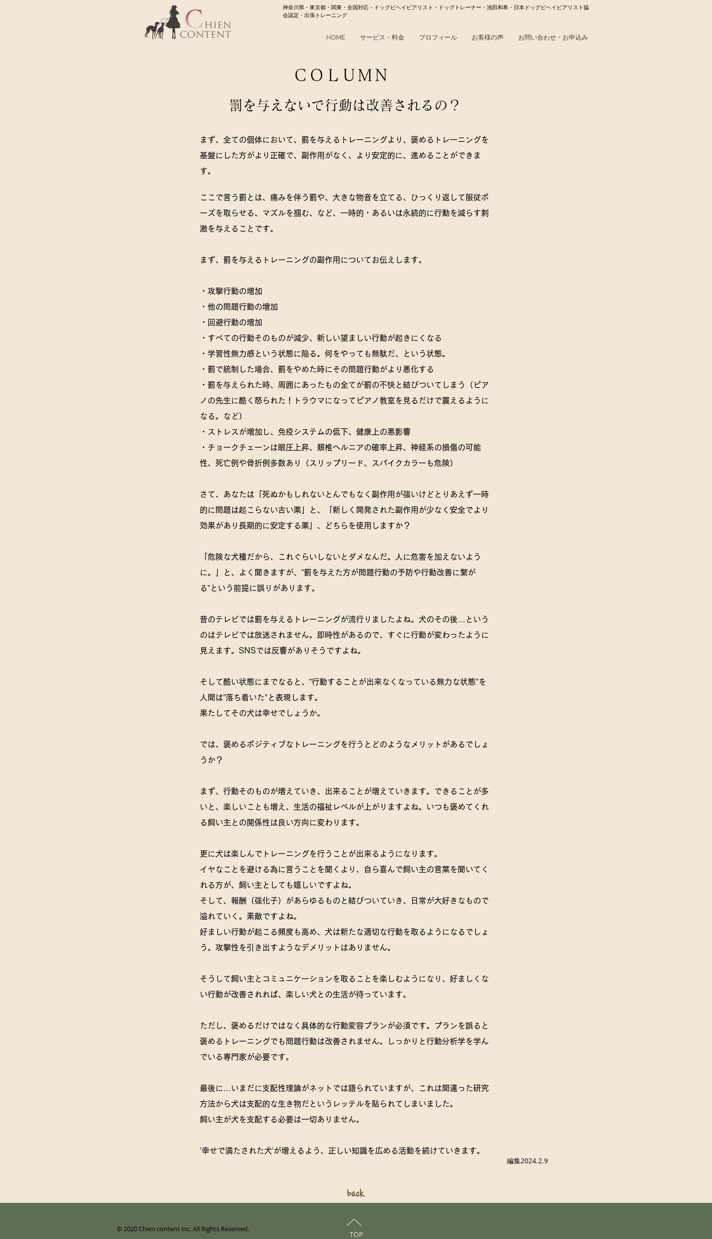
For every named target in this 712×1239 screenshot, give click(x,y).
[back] (356, 1193)
